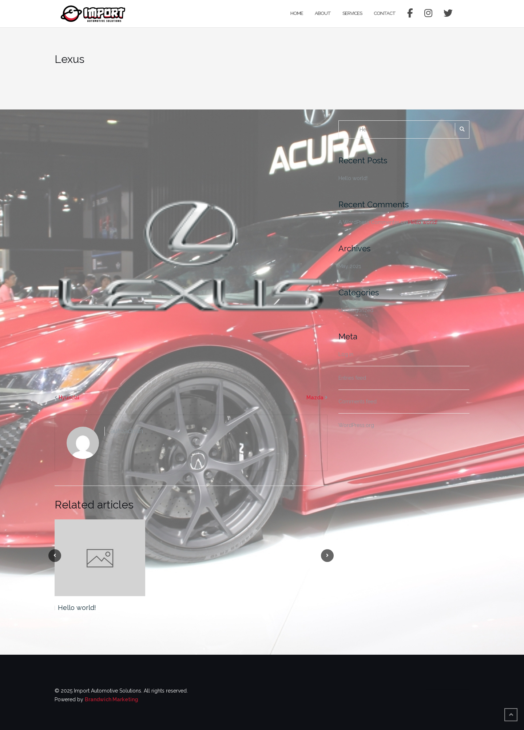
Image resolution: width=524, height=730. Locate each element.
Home (296, 13)
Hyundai (69, 397)
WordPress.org (356, 425)
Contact (385, 13)
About (323, 13)
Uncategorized (355, 310)
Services (352, 13)
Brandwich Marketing (111, 699)
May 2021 (349, 266)
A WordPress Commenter (368, 222)
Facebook (410, 14)
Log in (345, 354)
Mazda (314, 397)
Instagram (428, 14)
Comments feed (357, 401)
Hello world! (77, 607)
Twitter (448, 14)
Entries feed (352, 378)
